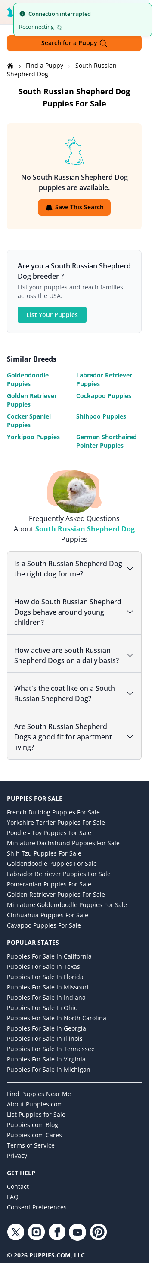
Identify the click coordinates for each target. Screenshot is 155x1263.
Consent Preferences (37, 1207)
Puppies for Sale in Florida (45, 977)
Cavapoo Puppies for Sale (44, 925)
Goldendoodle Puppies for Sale (52, 863)
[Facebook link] (56, 1232)
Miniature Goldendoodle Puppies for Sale (67, 905)
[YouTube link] (77, 1232)
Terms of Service (31, 1145)
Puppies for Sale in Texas (43, 966)
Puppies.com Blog (32, 1125)
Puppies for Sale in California (49, 956)
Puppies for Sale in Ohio (42, 1008)
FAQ (13, 1197)
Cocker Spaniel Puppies (29, 420)
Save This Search (74, 207)
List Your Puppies (52, 314)
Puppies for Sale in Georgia (46, 1028)
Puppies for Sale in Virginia (46, 1059)
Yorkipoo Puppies (33, 437)
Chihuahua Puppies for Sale (47, 915)
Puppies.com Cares (34, 1135)
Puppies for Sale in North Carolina (56, 1018)
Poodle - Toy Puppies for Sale (49, 833)
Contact (18, 1186)
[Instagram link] (36, 1232)
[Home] (11, 65)
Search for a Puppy (74, 43)
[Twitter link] (15, 1232)
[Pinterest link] (98, 1232)
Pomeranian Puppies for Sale (49, 884)
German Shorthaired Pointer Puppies (106, 441)
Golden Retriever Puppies (32, 400)
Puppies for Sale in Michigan (48, 1069)
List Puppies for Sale (36, 1114)
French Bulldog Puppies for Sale (53, 812)
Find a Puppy (45, 65)
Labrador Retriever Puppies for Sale (59, 874)
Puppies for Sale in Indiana (46, 997)
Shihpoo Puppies (101, 416)
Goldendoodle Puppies (28, 379)
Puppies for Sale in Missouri (48, 987)
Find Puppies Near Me (39, 1094)
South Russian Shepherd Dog (85, 529)
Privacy (17, 1155)
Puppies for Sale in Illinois (45, 1038)
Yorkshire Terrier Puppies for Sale (56, 822)
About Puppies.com (35, 1104)
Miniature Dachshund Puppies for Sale (63, 843)
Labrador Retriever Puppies (104, 379)
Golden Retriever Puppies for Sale (56, 894)
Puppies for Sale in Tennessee (51, 1049)
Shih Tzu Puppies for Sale (44, 853)
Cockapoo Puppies (103, 396)
